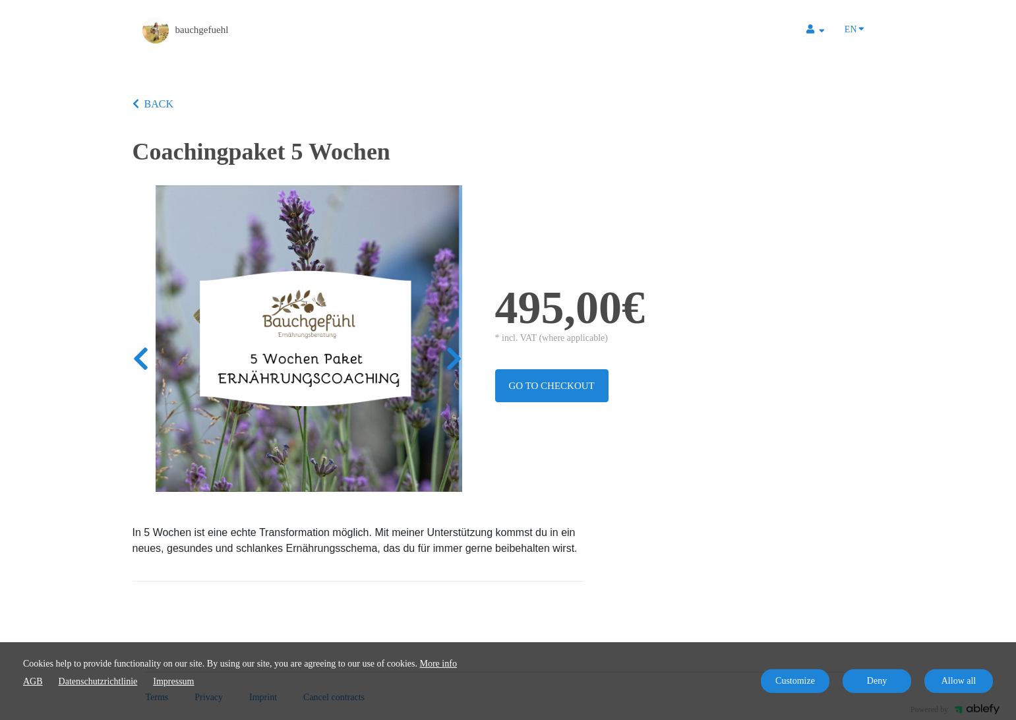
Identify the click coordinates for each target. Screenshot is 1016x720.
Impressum (173, 681)
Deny (877, 681)
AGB (33, 681)
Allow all (958, 681)
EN (854, 28)
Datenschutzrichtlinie (98, 681)
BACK (153, 103)
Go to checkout (552, 385)
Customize (795, 681)
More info (438, 664)
